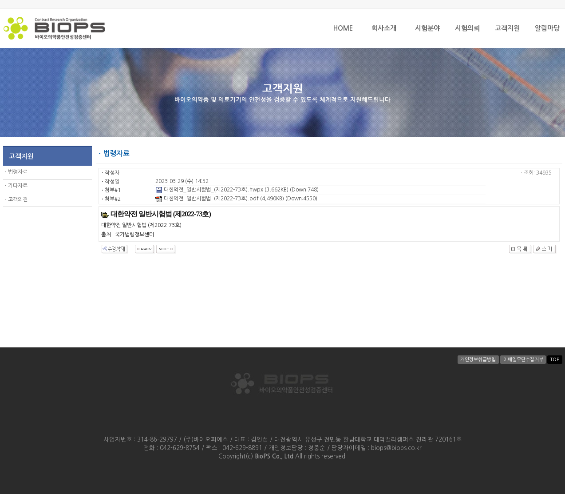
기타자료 (18, 185)
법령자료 (18, 172)
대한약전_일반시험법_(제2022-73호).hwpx (209, 189)
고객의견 (18, 199)
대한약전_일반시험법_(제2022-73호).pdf (207, 198)
